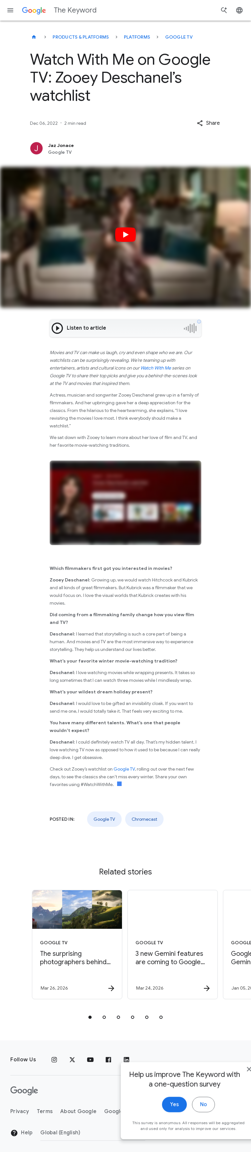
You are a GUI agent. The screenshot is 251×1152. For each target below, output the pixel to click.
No (185, 1110)
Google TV (179, 37)
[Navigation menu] (10, 10)
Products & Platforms (81, 37)
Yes (156, 1110)
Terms (45, 1111)
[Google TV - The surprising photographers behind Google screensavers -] (77, 944)
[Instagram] (54, 1059)
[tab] (90, 1017)
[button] (208, 123)
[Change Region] (92, 1132)
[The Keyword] (34, 37)
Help (21, 1133)
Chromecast (144, 819)
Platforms (137, 37)
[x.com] (72, 1059)
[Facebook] (108, 1059)
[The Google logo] (24, 1091)
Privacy (19, 1111)
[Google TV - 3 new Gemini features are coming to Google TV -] (172, 944)
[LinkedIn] (126, 1059)
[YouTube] (90, 1059)
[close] (231, 1075)
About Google (78, 1111)
